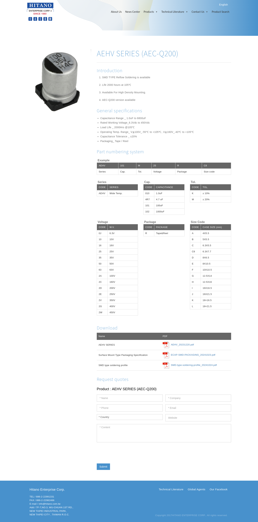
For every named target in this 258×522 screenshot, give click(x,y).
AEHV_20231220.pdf (182, 344)
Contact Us (200, 11)
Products (151, 11)
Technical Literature (174, 11)
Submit (103, 466)
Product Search (220, 11)
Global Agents (196, 489)
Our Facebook (219, 489)
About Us (116, 11)
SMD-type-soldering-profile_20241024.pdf (194, 365)
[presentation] (124, 452)
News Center (132, 11)
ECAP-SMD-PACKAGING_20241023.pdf (193, 355)
